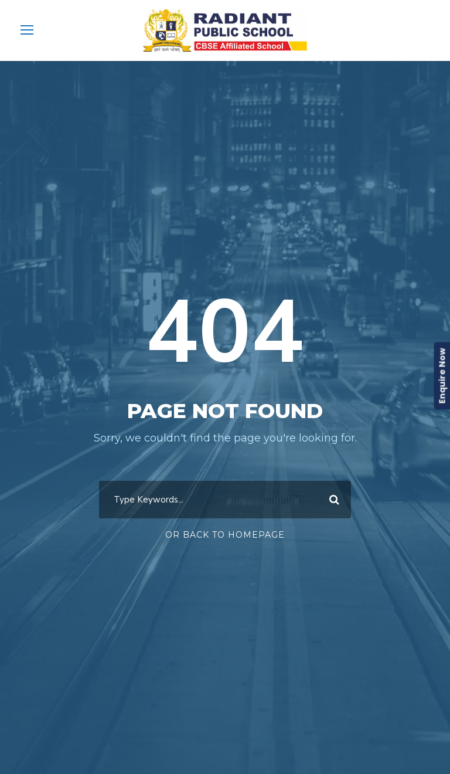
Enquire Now (442, 376)
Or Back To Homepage (225, 534)
